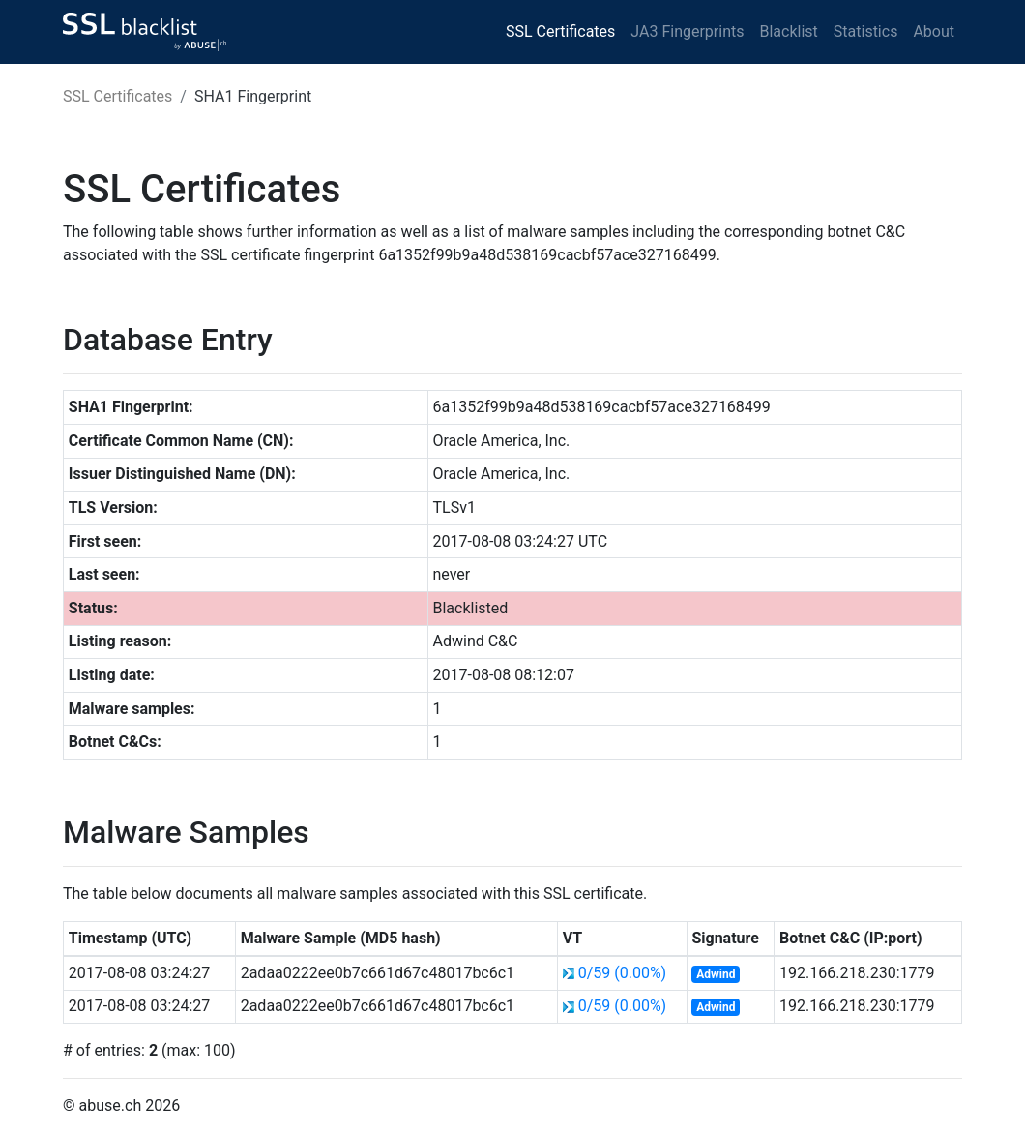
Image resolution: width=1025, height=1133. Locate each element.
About (933, 31)
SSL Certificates (560, 31)
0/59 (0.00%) (622, 973)
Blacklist (788, 31)
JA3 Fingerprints (687, 31)
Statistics (866, 31)
